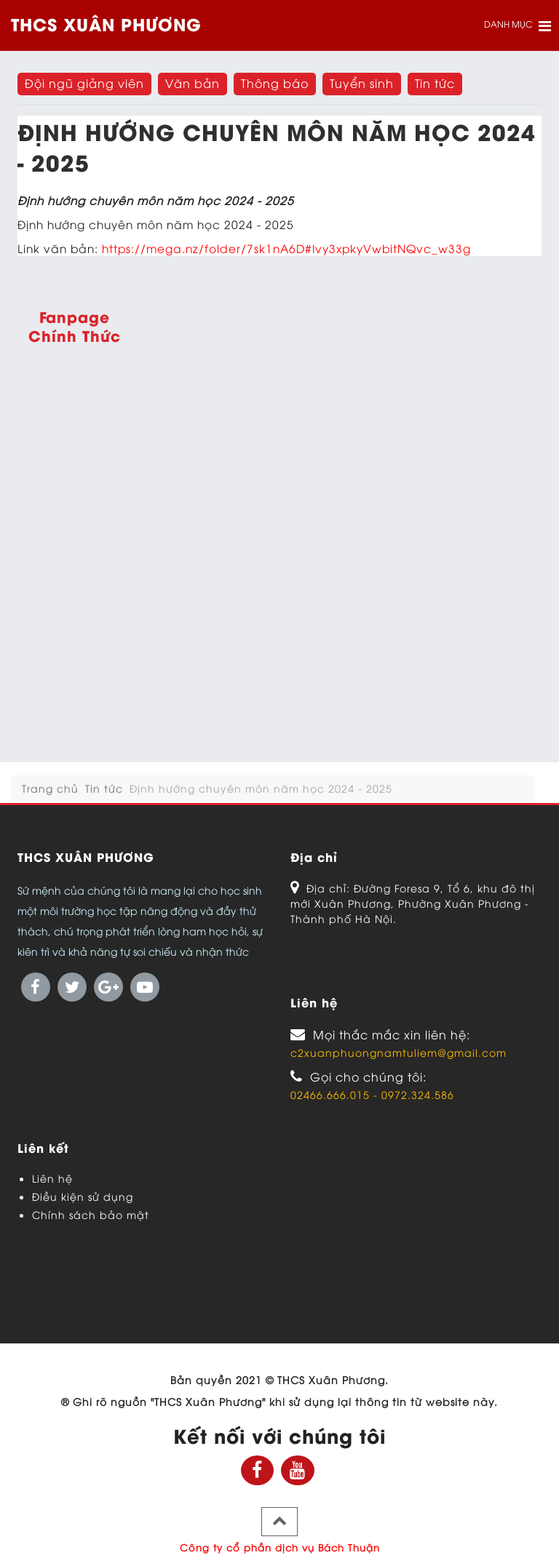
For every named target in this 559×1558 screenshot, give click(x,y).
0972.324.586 (417, 1094)
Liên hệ (52, 1178)
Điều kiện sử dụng (82, 1196)
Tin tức (104, 797)
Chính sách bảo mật (90, 1214)
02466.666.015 (331, 1094)
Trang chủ (50, 797)
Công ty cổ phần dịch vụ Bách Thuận (280, 1547)
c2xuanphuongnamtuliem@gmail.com (398, 1052)
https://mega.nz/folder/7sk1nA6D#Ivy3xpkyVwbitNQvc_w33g (286, 247)
